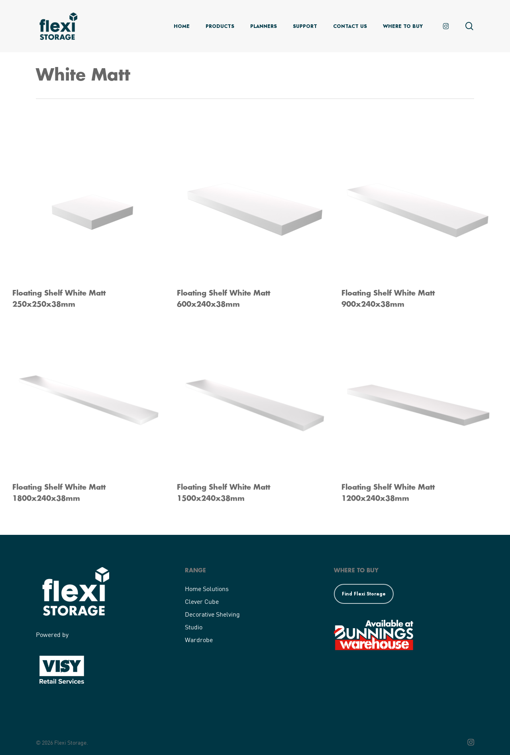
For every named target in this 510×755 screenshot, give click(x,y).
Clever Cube (202, 601)
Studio (193, 627)
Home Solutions (207, 588)
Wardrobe (199, 639)
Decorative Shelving (212, 614)
